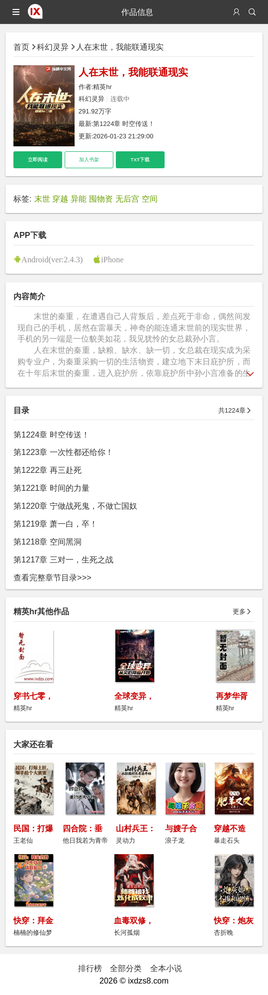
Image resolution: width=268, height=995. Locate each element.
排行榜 (90, 968)
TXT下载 (140, 159)
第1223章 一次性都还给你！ (63, 451)
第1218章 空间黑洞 (47, 541)
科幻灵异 (53, 46)
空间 (150, 198)
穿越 (60, 198)
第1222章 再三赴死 (47, 469)
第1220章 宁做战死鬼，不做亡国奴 (75, 505)
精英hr (102, 87)
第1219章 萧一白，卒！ (55, 523)
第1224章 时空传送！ (124, 123)
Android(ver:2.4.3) (52, 259)
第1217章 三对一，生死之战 (63, 559)
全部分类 (126, 968)
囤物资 (101, 198)
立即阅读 (38, 159)
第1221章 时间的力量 (51, 487)
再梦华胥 (232, 695)
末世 (42, 198)
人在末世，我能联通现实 (120, 46)
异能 (79, 198)
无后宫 (127, 198)
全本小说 (166, 968)
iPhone (112, 259)
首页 (21, 46)
